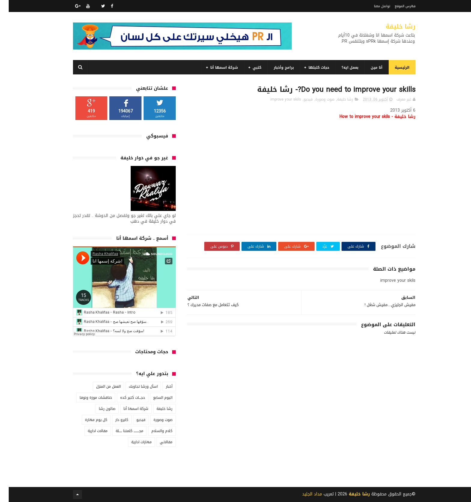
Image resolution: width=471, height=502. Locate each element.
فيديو (299, 99)
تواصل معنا (373, 6)
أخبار (160, 386)
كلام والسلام (153, 431)
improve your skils (277, 99)
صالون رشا (98, 408)
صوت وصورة (316, 99)
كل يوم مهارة (87, 419)
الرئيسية (393, 67)
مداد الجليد (303, 494)
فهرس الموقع (396, 6)
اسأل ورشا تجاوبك (134, 386)
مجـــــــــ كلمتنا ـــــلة (121, 431)
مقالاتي (157, 442)
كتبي (248, 67)
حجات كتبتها (310, 67)
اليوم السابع (154, 397)
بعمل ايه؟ (341, 67)
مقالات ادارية (89, 431)
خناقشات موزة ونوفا (87, 397)
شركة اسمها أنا (215, 67)
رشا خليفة (392, 26)
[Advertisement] (292, 450)
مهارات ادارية (133, 442)
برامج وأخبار (275, 67)
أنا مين (368, 67)
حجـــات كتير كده (123, 397)
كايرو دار (113, 419)
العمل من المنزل (99, 386)
